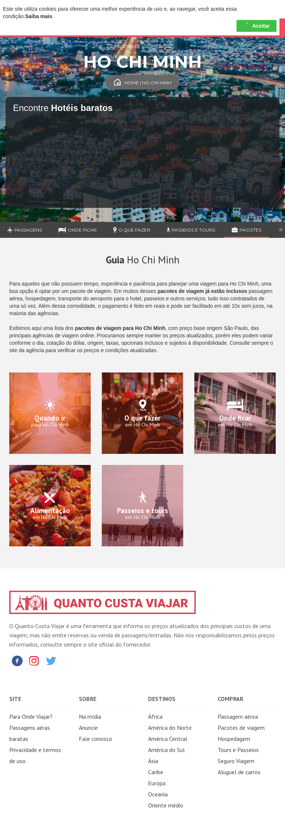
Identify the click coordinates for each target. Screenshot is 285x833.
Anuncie (88, 727)
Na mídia (90, 716)
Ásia (153, 761)
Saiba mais (38, 16)
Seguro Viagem (236, 761)
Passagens (24, 230)
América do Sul (166, 749)
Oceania (158, 794)
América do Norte (170, 727)
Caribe (155, 772)
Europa (156, 783)
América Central (167, 738)
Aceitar (256, 26)
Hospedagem (234, 738)
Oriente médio (165, 805)
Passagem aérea (238, 716)
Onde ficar (77, 230)
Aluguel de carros (239, 772)
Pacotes (246, 230)
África (155, 716)
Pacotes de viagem (241, 727)
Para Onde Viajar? (31, 716)
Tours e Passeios (238, 749)
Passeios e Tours (191, 230)
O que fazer (131, 230)
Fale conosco (95, 738)
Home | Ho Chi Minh (142, 82)
